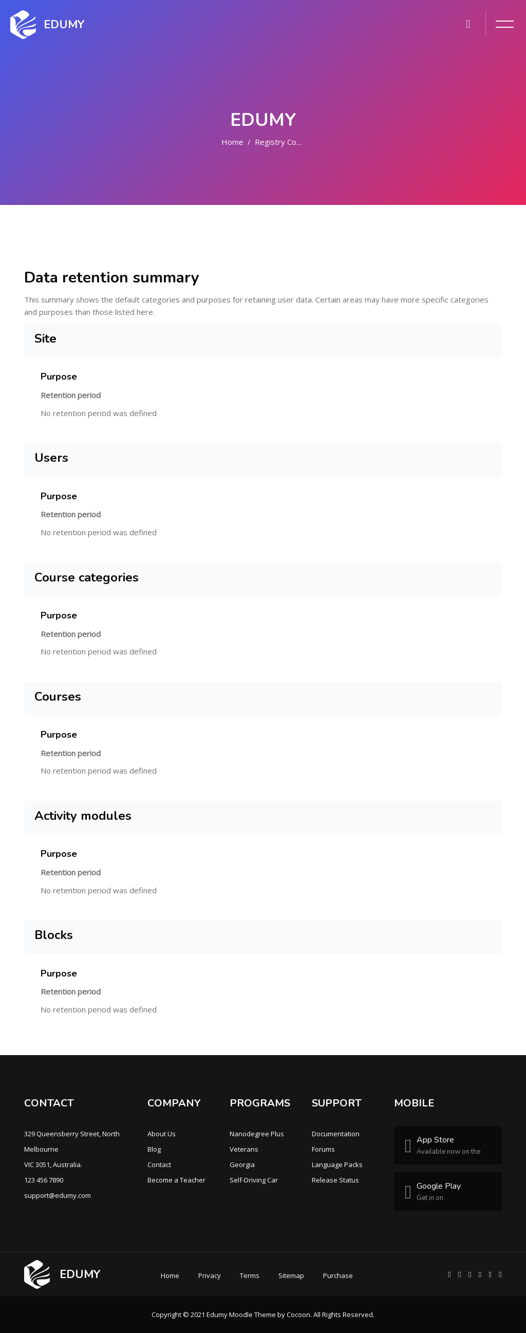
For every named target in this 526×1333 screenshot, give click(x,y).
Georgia (242, 1164)
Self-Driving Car (254, 1180)
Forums (323, 1149)
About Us (161, 1133)
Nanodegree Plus (257, 1133)
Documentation (336, 1133)
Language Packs (337, 1164)
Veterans (244, 1149)
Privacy (209, 1275)
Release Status (335, 1180)
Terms (249, 1275)
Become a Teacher (176, 1180)
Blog (154, 1149)
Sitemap (291, 1275)
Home (232, 142)
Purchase (338, 1275)
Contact (159, 1164)
